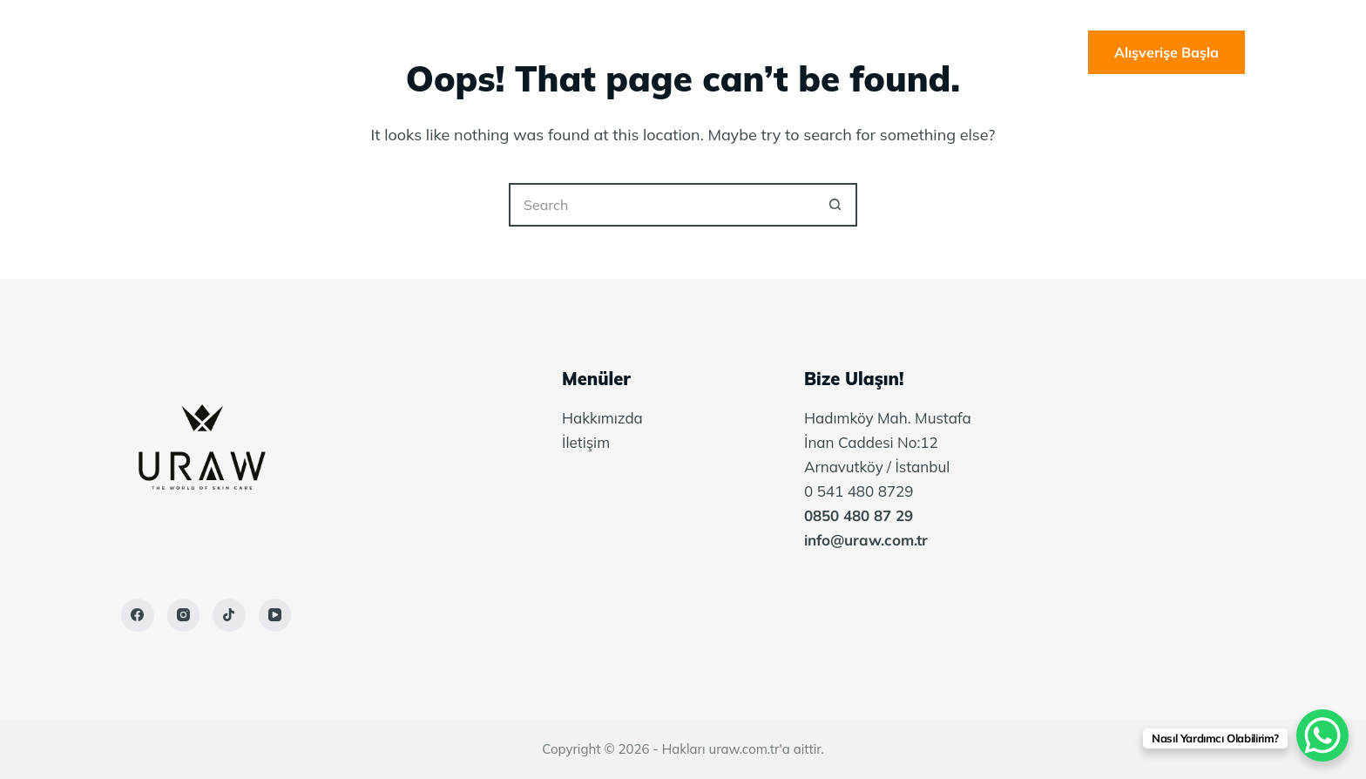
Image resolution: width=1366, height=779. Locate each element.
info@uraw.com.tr (866, 540)
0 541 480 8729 (859, 491)
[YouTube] (275, 615)
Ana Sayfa (499, 52)
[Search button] (835, 205)
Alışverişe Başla (1166, 52)
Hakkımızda (624, 52)
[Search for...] (661, 205)
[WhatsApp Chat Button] (1322, 735)
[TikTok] (229, 615)
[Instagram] (183, 615)
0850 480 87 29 (858, 515)
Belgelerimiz (757, 52)
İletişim (877, 52)
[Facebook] (137, 615)
